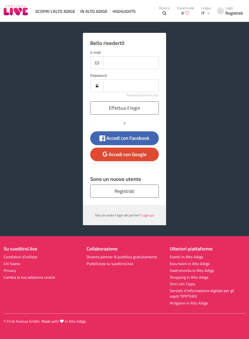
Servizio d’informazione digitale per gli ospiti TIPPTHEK (202, 293)
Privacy (10, 270)
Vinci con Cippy (182, 284)
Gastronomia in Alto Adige (192, 270)
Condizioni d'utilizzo (20, 257)
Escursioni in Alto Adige (190, 264)
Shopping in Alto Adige (189, 277)
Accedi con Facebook (124, 138)
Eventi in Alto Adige (186, 257)
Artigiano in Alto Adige (189, 303)
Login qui (148, 215)
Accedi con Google (124, 154)
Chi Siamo (12, 264)
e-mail (95, 52)
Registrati (124, 191)
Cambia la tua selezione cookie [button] (29, 277)
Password (98, 75)
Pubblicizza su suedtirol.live (110, 264)
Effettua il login (124, 107)
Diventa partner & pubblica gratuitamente (122, 257)
